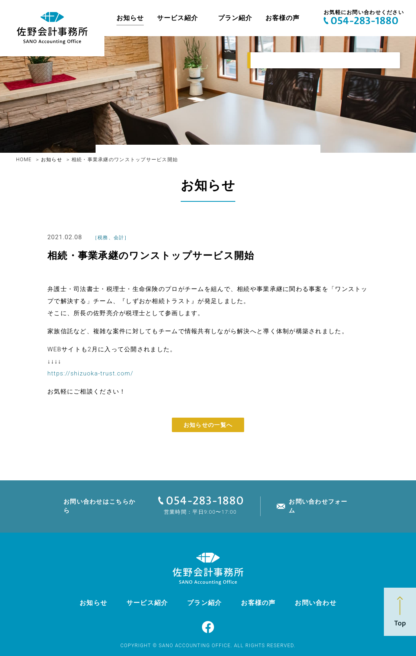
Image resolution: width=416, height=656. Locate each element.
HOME (24, 159)
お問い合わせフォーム (318, 506)
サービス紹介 (178, 18)
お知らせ (130, 18)
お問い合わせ (315, 603)
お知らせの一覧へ (208, 425)
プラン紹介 (235, 18)
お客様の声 (282, 18)
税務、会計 (111, 237)
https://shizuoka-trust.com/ (90, 373)
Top (400, 612)
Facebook (208, 627)
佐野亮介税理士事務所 (52, 28)
